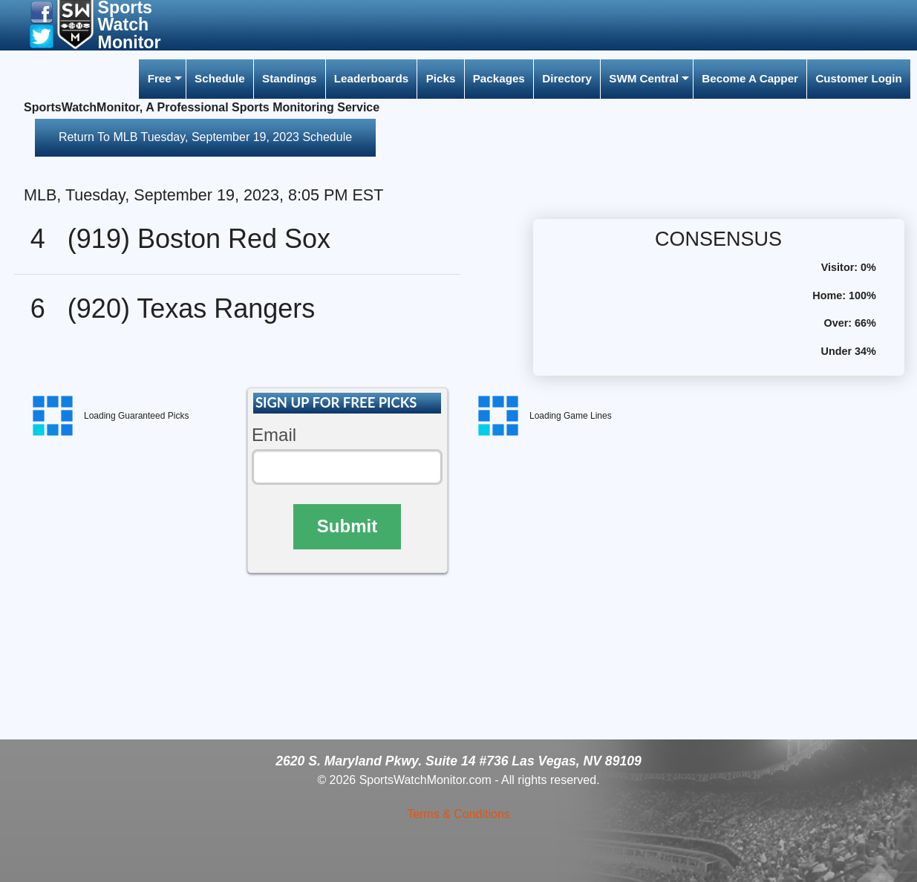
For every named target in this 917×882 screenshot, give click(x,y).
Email (274, 435)
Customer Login (858, 78)
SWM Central (644, 78)
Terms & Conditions (458, 814)
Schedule (220, 78)
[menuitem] (162, 79)
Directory (567, 78)
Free (160, 78)
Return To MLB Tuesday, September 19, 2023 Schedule (205, 137)
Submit (347, 526)
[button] (41, 11)
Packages (499, 78)
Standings (289, 78)
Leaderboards (371, 78)
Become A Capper (750, 78)
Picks (441, 78)
